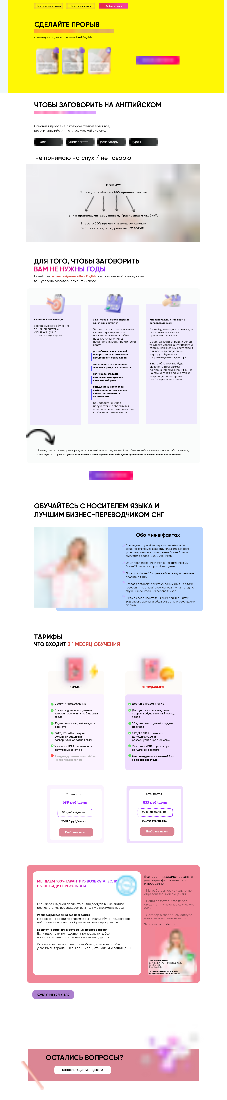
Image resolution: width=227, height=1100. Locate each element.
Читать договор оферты (159, 924)
